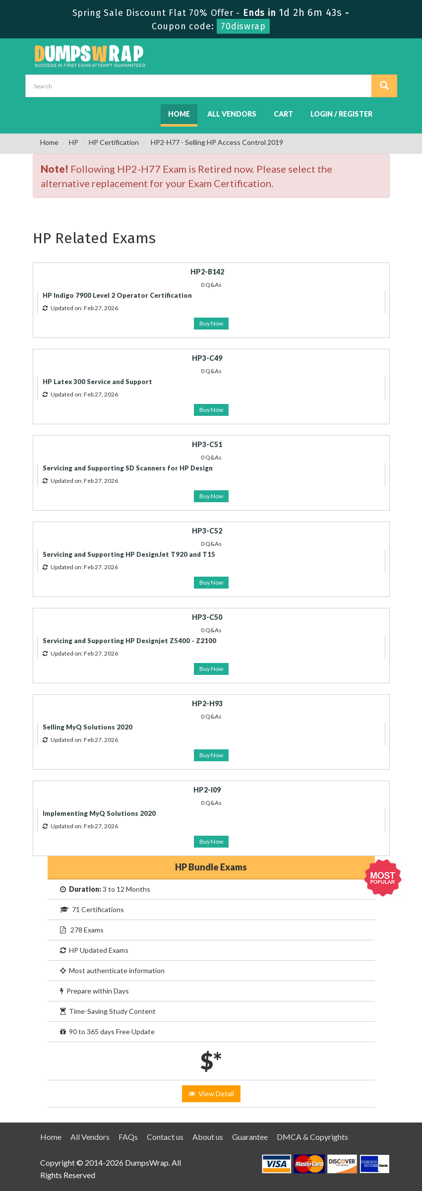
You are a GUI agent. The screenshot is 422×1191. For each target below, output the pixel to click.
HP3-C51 (207, 444)
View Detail (211, 1093)
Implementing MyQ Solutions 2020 (99, 813)
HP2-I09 (207, 790)
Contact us (165, 1136)
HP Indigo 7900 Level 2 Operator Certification (117, 295)
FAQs (128, 1136)
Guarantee (250, 1136)
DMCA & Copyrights (312, 1136)
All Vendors (231, 114)
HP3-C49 (207, 358)
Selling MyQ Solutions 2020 (87, 727)
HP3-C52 (207, 531)
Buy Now (211, 323)
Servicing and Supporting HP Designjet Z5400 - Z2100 (129, 641)
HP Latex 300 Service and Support (97, 382)
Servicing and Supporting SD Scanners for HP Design (128, 468)
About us (207, 1136)
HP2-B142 (207, 271)
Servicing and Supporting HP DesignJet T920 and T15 (129, 554)
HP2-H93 (207, 703)
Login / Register (341, 114)
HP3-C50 (207, 617)
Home (179, 114)
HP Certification (114, 142)
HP (73, 142)
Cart (283, 114)
